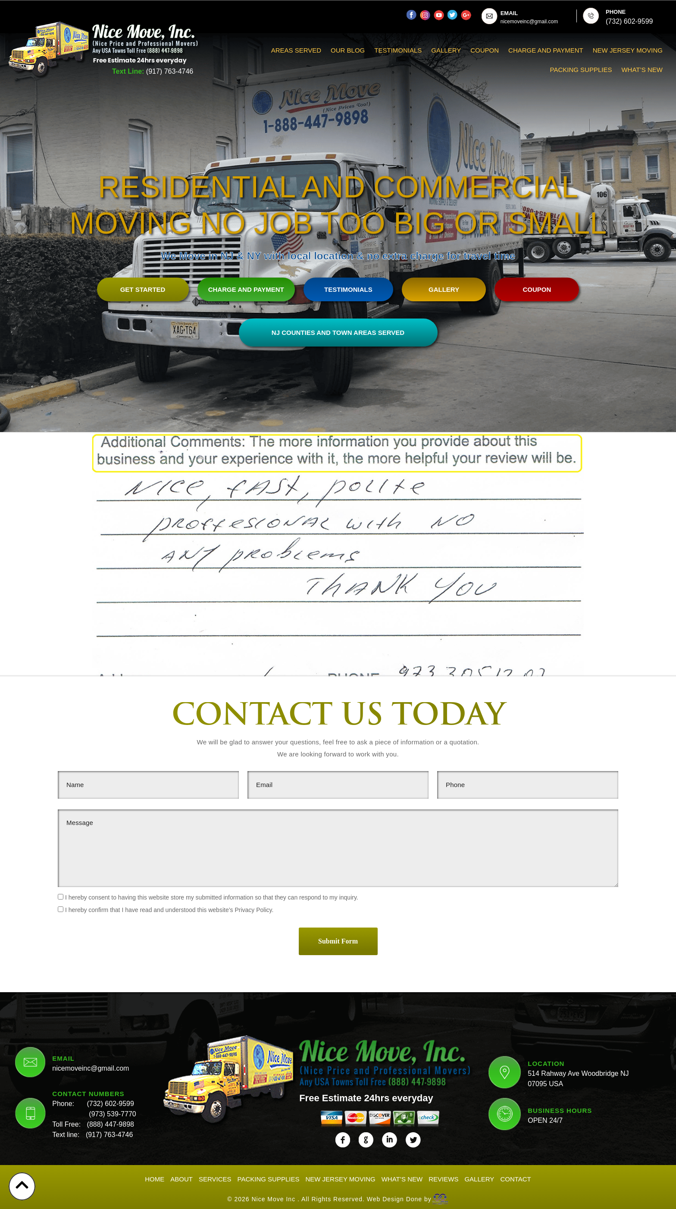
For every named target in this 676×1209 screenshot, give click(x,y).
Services (215, 1176)
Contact (515, 1176)
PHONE (616, 12)
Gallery (446, 50)
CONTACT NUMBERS (88, 1091)
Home (154, 1176)
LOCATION (546, 1061)
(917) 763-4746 (169, 71)
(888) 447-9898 (110, 1122)
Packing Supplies (581, 69)
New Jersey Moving (628, 50)
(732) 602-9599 (110, 1101)
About (181, 1176)
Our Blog (348, 50)
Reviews (443, 1176)
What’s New (642, 69)
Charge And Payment (545, 50)
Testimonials (398, 50)
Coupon (484, 50)
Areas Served (296, 50)
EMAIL (509, 13)
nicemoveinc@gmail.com (90, 1066)
